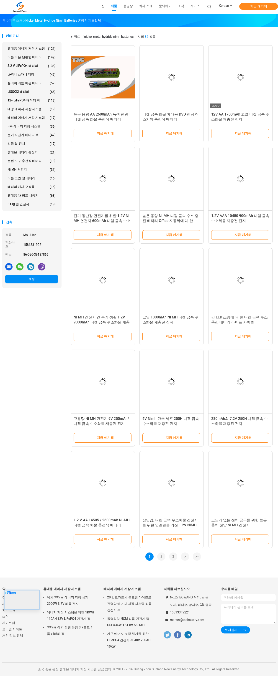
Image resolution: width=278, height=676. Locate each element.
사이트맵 (8, 623)
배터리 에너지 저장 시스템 (32, 118)
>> (197, 556)
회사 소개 (9, 610)
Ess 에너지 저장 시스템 (32, 126)
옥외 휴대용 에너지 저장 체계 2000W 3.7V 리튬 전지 (67, 600)
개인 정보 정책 (12, 635)
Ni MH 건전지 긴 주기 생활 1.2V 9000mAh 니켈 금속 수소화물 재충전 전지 (102, 322)
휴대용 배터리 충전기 (32, 152)
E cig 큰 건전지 (32, 204)
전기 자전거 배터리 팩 (32, 135)
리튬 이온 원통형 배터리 (32, 57)
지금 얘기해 (258, 6)
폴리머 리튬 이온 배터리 (32, 83)
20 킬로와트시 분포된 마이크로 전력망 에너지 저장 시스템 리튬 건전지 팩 (129, 603)
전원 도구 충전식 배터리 (32, 161)
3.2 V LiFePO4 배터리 (32, 66)
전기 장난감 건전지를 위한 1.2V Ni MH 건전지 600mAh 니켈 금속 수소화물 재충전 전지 (102, 221)
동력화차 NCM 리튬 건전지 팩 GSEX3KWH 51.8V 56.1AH (128, 622)
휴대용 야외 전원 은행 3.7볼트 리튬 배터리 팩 (70, 631)
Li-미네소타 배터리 (32, 74)
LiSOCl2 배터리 (32, 92)
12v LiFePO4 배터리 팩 (32, 100)
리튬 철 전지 (32, 143)
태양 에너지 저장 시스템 (32, 109)
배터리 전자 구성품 (32, 187)
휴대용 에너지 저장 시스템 (32, 48)
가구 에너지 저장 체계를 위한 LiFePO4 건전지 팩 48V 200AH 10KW (129, 640)
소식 (5, 616)
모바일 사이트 (12, 629)
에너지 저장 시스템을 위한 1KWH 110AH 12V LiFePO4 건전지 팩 (70, 615)
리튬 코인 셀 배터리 (32, 178)
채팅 (31, 279)
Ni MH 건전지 (32, 169)
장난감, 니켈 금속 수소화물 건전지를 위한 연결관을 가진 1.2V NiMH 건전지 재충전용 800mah (170, 525)
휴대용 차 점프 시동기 (32, 195)
